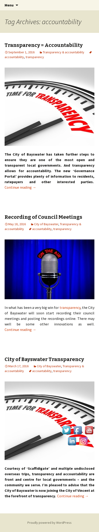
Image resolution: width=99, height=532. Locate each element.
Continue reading (20, 187)
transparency (35, 57)
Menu (9, 5)
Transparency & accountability (63, 52)
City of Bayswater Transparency (44, 359)
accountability (42, 229)
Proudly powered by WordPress (49, 523)
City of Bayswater (46, 224)
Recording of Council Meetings (43, 217)
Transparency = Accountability (44, 45)
